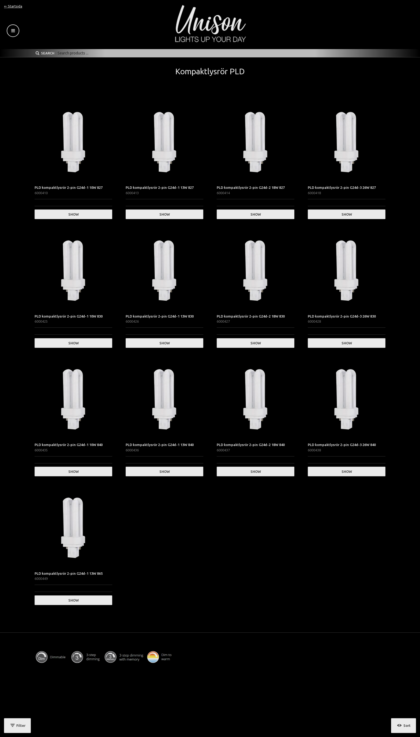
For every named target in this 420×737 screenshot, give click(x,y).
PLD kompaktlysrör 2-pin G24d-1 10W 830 (69, 316)
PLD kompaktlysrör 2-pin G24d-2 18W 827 (251, 187)
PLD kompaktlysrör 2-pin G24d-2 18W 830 (251, 316)
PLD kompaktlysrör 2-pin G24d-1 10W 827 (69, 187)
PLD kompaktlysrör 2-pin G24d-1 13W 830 (160, 316)
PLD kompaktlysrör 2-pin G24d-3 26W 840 (342, 445)
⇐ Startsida (13, 6)
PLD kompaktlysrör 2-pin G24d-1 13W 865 (69, 573)
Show (73, 214)
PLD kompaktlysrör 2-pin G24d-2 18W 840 (251, 445)
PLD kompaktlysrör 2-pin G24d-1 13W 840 (160, 445)
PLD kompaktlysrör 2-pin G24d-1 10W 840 (69, 445)
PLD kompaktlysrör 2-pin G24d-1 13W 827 (160, 187)
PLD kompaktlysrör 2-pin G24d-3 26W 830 (342, 316)
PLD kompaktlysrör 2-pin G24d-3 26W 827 (342, 187)
